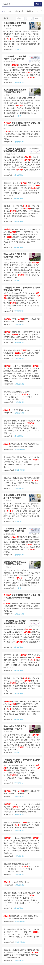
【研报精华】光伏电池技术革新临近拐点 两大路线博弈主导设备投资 (15, 150)
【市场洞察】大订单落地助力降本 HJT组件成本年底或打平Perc (14, 57)
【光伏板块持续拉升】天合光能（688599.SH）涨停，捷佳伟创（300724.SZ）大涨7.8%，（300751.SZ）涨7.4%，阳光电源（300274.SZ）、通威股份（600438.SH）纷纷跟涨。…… (21, 462)
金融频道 (18, 49)
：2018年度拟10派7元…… (16, 410)
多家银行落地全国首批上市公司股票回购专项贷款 (14, 90)
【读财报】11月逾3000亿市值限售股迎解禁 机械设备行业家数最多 (21, 288)
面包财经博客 (19, 311)
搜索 (38, 4)
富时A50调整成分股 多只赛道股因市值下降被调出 (14, 255)
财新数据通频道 (19, 83)
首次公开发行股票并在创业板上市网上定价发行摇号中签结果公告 (21, 124)
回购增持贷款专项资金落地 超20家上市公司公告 (14, 24)
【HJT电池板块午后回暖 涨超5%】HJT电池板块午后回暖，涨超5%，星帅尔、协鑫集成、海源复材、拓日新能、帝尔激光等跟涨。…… (21, 352)
